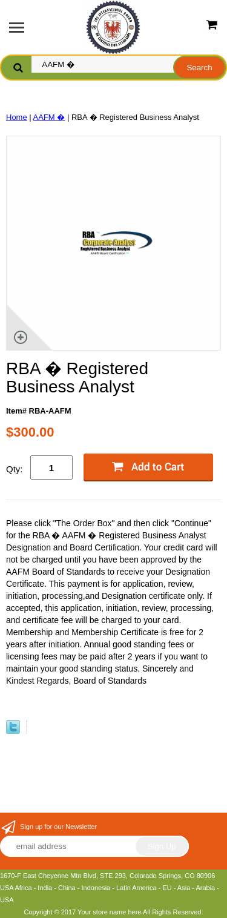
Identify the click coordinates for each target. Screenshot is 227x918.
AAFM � (49, 117)
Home (16, 117)
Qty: (14, 469)
